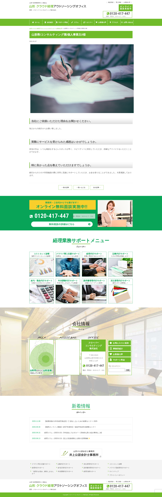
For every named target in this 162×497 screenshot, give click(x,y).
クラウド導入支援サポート (41, 464)
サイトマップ (114, 471)
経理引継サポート (90, 471)
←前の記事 (65, 187)
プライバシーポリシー (117, 475)
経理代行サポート (38, 468)
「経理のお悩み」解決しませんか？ (43, 472)
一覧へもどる (81, 187)
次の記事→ (96, 187)
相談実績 (110, 2)
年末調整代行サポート (65, 471)
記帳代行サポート (64, 464)
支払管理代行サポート (91, 464)
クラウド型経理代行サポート (119, 468)
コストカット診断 (115, 464)
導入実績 (118, 2)
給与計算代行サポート (65, 468)
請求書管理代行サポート (92, 468)
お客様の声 (127, 2)
